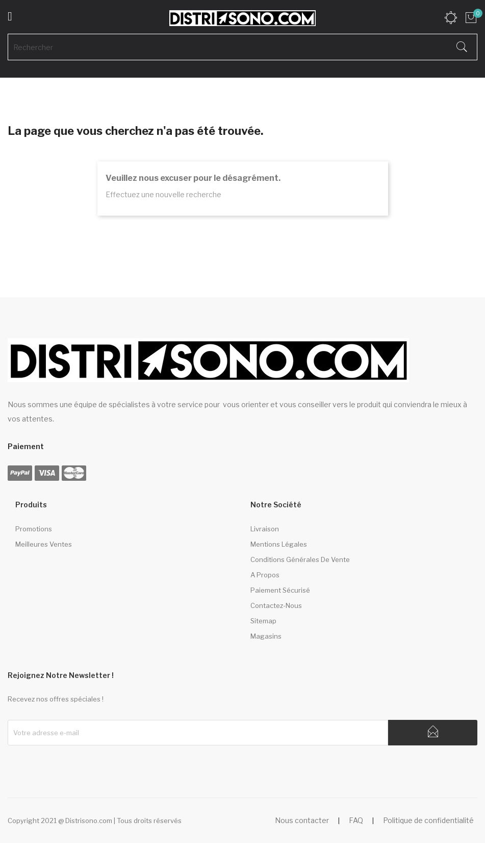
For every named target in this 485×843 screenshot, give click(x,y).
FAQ (356, 820)
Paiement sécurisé (280, 590)
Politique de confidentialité (428, 820)
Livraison (264, 529)
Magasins (266, 636)
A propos (264, 575)
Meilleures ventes (43, 544)
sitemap (263, 621)
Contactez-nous (276, 605)
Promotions (33, 529)
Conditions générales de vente (300, 559)
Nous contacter (302, 820)
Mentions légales (278, 544)
